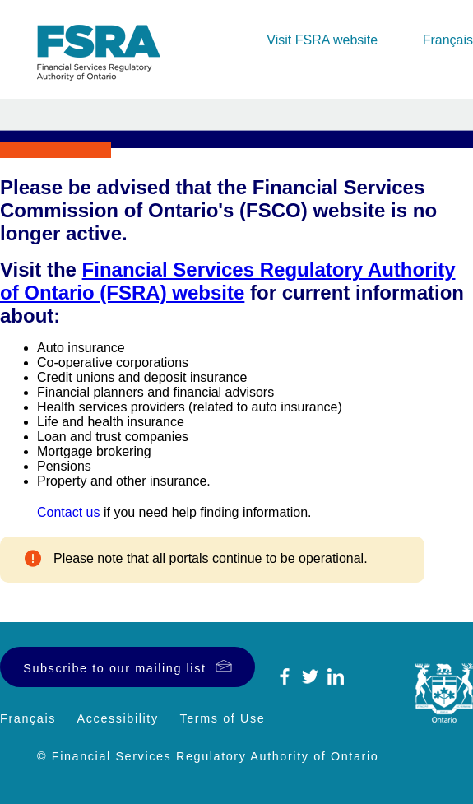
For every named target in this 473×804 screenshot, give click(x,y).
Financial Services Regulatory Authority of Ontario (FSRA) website (228, 281)
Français (448, 40)
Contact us (68, 512)
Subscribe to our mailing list (114, 668)
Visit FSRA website (322, 40)
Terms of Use (222, 718)
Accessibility (118, 718)
